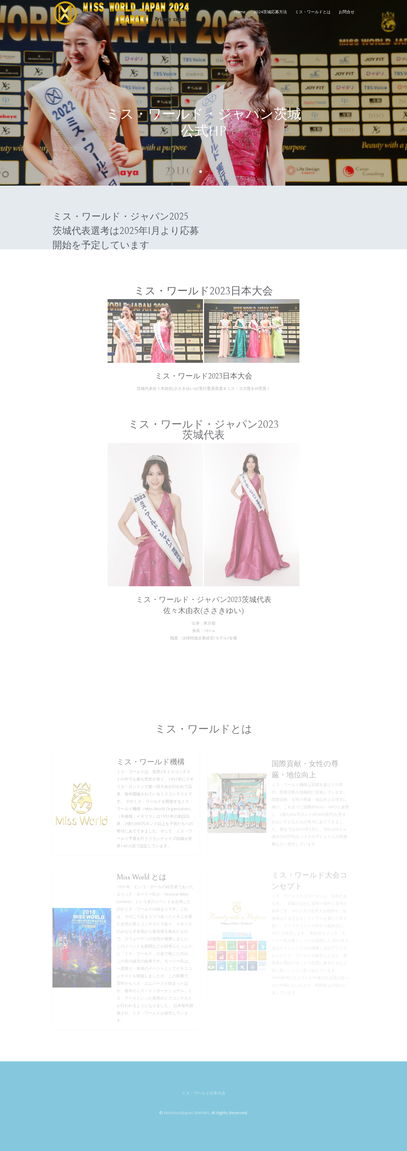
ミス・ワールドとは (313, 11)
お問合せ (347, 11)
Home (240, 11)
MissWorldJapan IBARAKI (186, 1112)
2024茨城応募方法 (270, 11)
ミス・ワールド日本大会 (203, 1093)
